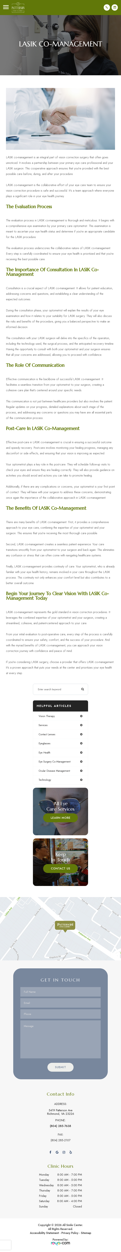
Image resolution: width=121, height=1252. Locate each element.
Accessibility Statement (44, 1234)
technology (45, 781)
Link (60, 929)
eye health (44, 753)
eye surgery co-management (54, 762)
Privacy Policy (69, 1234)
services (43, 726)
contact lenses (47, 735)
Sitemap (86, 1234)
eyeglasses (44, 744)
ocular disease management (54, 772)
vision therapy (47, 717)
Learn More (60, 819)
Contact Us (60, 869)
